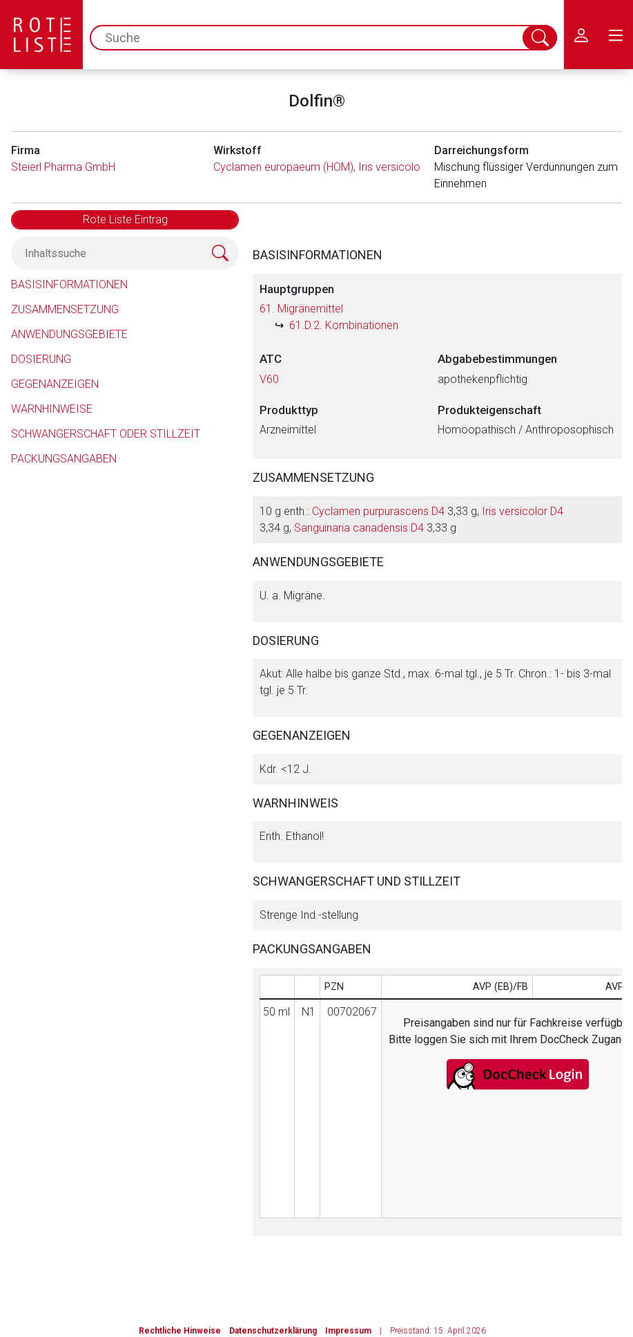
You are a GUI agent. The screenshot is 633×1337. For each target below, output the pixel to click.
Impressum (348, 1331)
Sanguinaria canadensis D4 (359, 527)
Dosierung (41, 359)
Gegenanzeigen (55, 384)
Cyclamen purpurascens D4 (378, 511)
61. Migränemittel (301, 308)
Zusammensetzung (65, 309)
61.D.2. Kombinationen (343, 325)
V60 (269, 379)
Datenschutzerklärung (273, 1331)
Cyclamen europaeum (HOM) (283, 167)
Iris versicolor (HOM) (407, 167)
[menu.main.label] (615, 34)
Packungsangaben (64, 458)
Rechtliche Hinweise (180, 1331)
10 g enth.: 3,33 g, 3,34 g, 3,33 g (411, 519)
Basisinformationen (69, 284)
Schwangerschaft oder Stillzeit (105, 433)
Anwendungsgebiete (69, 334)
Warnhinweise (51, 408)
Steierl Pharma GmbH (63, 167)
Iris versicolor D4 (522, 511)
